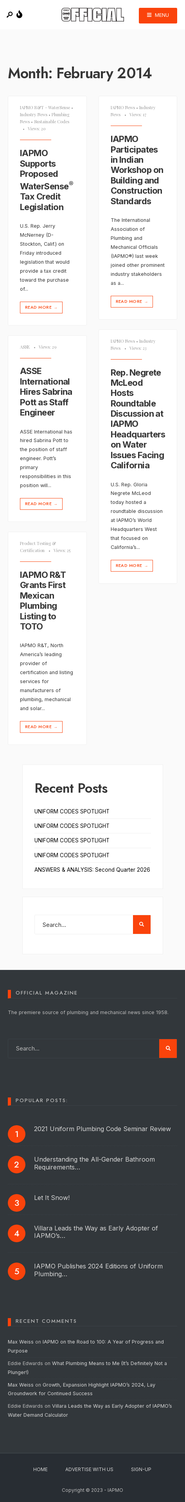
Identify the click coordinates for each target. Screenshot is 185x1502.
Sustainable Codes (51, 121)
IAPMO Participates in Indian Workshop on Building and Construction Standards (137, 170)
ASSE (25, 347)
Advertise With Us (89, 1469)
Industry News (33, 114)
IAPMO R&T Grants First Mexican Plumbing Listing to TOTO (43, 600)
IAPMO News (123, 107)
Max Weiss (21, 1342)
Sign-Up (141, 1469)
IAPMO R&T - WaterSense (45, 107)
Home (40, 1469)
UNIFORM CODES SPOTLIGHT (72, 811)
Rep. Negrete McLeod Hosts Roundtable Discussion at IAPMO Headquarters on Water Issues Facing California (138, 419)
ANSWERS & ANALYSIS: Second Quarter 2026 (92, 870)
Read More (42, 307)
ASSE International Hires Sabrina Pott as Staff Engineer (46, 392)
